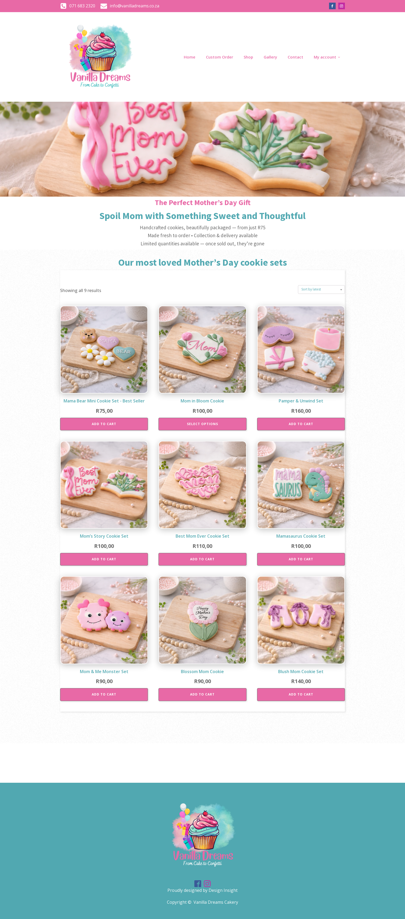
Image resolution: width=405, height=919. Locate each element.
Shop (248, 57)
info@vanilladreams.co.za (134, 6)
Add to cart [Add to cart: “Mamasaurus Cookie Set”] (301, 559)
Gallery (270, 57)
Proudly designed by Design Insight (202, 890)
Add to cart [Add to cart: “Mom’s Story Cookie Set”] (104, 559)
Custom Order (219, 57)
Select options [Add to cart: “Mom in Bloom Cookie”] (202, 424)
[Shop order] (321, 289)
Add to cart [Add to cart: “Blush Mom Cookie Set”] (301, 694)
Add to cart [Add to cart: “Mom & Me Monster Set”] (104, 694)
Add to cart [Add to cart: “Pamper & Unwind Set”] (301, 424)
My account (325, 57)
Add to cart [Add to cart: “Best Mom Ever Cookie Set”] (202, 559)
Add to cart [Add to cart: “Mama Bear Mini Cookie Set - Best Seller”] (104, 424)
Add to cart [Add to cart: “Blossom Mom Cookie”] (202, 694)
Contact (295, 57)
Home (189, 57)
